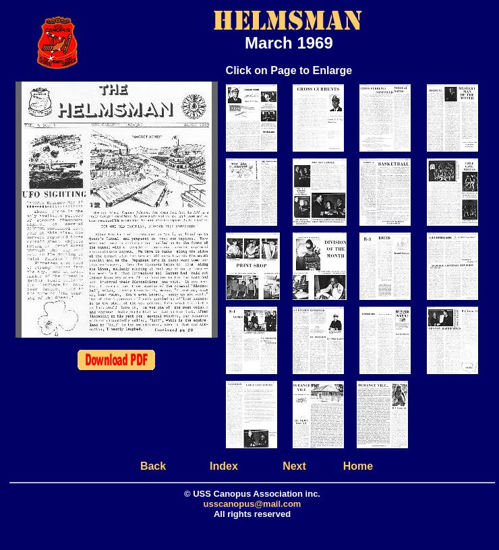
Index (224, 466)
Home (358, 466)
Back (153, 466)
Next (294, 466)
